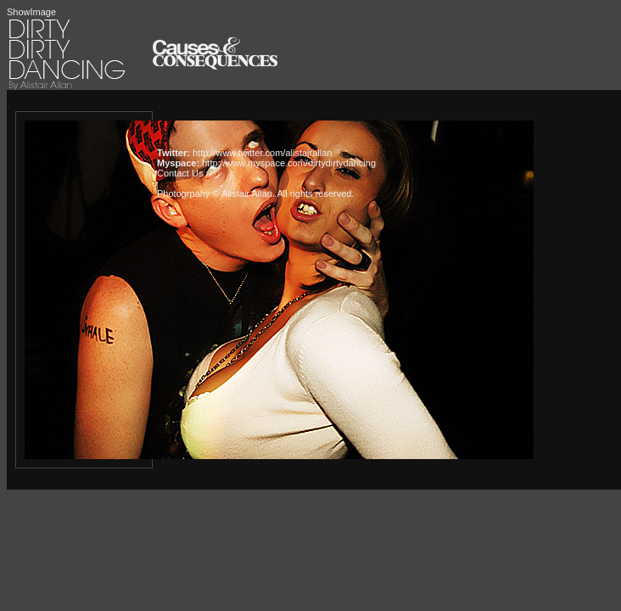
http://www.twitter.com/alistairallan (262, 153)
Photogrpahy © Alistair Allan (214, 193)
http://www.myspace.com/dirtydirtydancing (289, 163)
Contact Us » (184, 173)
